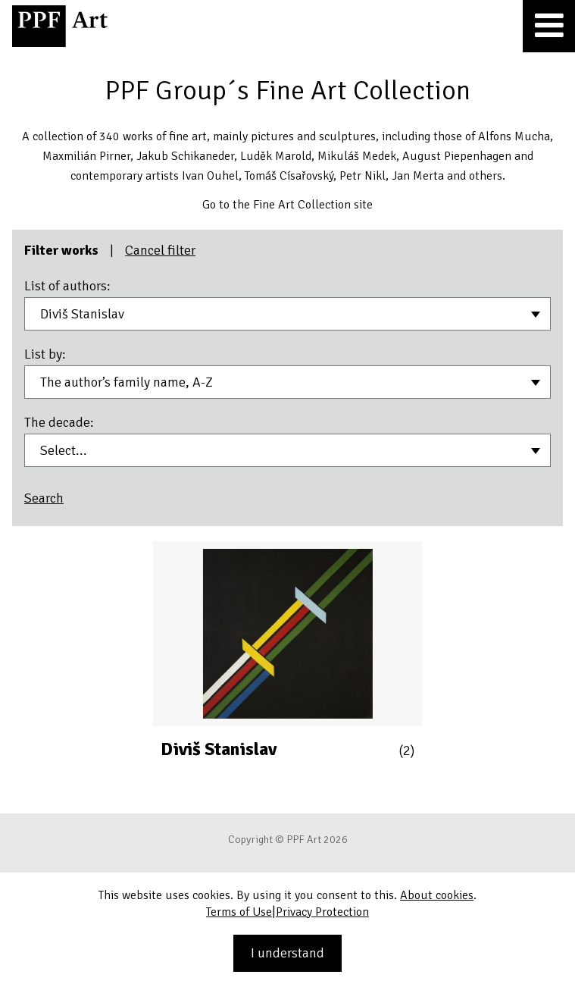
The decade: (59, 422)
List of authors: (67, 285)
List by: (45, 354)
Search (44, 498)
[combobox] (287, 314)
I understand (287, 953)
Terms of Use (239, 912)
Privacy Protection (322, 912)
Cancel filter (160, 250)
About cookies (436, 895)
